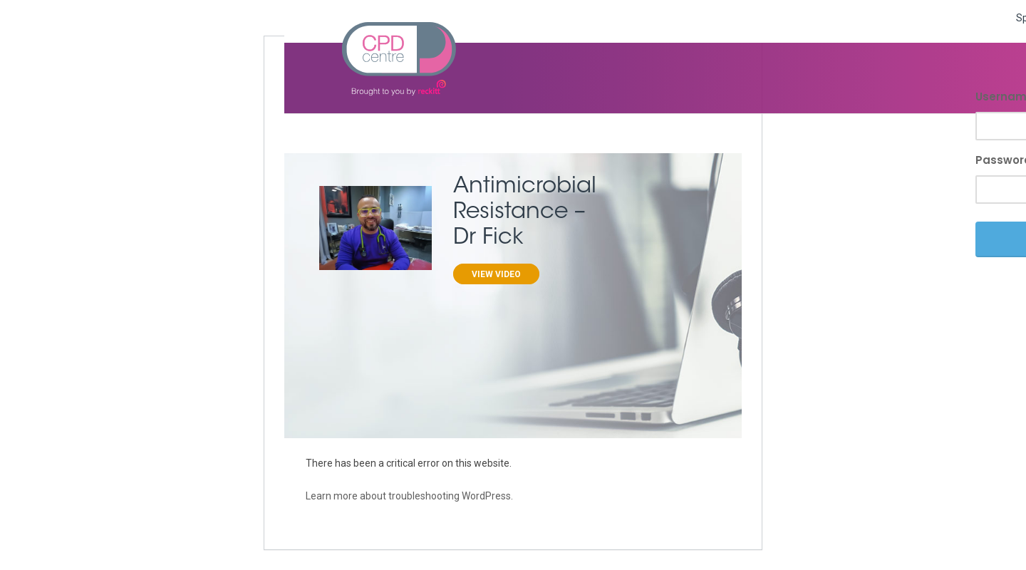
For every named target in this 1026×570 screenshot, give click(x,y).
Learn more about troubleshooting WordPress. (409, 496)
